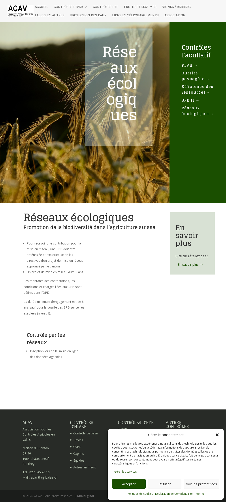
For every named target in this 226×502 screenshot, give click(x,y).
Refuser (165, 484)
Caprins (78, 453)
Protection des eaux (88, 16)
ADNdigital (85, 496)
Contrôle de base (85, 433)
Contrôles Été (105, 7)
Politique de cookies (140, 494)
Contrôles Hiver (68, 7)
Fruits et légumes (140, 7)
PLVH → (190, 65)
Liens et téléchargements (135, 16)
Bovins (78, 440)
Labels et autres (49, 16)
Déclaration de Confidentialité (174, 494)
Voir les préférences (201, 484)
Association (174, 16)
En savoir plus (188, 264)
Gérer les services (125, 472)
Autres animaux (84, 467)
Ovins (77, 447)
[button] (217, 435)
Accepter (129, 484)
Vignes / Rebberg (176, 7)
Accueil (41, 7)
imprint (199, 494)
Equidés (78, 460)
